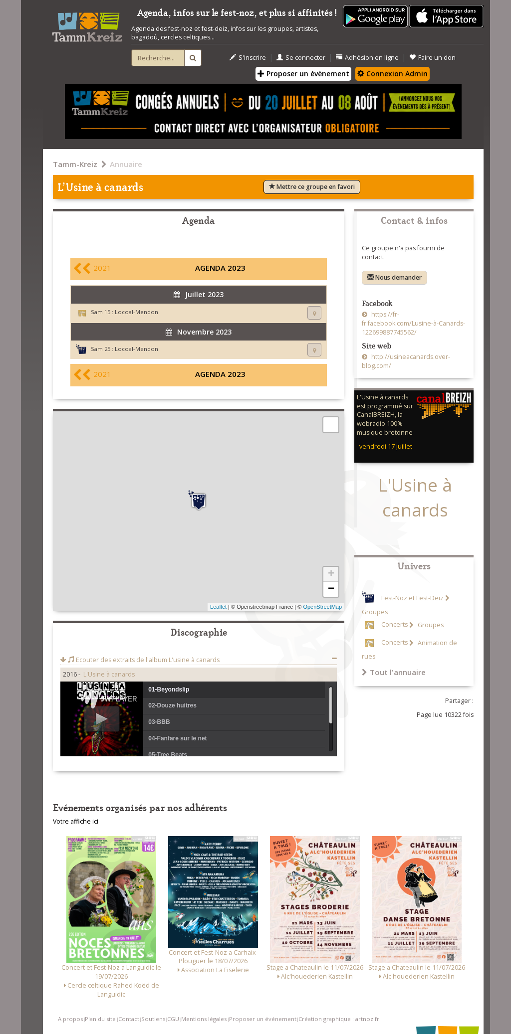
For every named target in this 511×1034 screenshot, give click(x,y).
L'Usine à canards (109, 674)
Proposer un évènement (303, 73)
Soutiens (153, 1019)
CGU (173, 1019)
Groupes (430, 625)
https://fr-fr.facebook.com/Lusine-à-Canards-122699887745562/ (413, 323)
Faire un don (432, 57)
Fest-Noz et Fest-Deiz (412, 598)
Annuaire (126, 164)
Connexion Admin (392, 73)
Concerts (394, 625)
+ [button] (331, 574)
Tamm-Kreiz (75, 164)
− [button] (331, 589)
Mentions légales (204, 1019)
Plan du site (100, 1019)
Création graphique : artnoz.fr (338, 1019)
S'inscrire (248, 57)
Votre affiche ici (75, 821)
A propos (70, 1019)
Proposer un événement (262, 1019)
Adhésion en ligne (367, 57)
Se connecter (300, 57)
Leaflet (218, 607)
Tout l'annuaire (394, 672)
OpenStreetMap (322, 607)
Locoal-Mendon (136, 312)
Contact (128, 1019)
